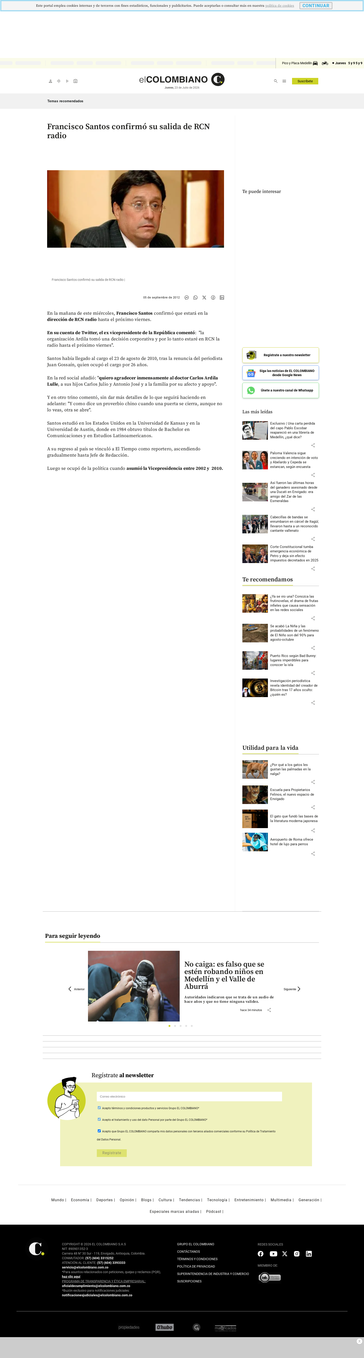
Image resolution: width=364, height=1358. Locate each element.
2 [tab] (176, 1027)
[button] (313, 445)
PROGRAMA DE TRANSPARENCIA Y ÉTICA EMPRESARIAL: (104, 1281)
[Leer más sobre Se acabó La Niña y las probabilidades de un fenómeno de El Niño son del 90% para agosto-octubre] (294, 633)
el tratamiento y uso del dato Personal (135, 1119)
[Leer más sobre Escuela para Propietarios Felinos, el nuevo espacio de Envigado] (294, 794)
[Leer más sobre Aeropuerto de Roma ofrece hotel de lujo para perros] (294, 841)
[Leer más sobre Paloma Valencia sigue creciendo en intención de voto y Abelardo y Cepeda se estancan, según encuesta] (294, 460)
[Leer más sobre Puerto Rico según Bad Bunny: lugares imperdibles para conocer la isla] (294, 660)
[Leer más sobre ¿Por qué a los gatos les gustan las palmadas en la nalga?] (294, 769)
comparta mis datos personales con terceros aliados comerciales (188, 1131)
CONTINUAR (315, 5)
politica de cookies (279, 5)
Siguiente (293, 989)
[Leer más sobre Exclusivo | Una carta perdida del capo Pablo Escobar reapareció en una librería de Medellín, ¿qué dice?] (294, 430)
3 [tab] (182, 1027)
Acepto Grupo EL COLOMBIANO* (150, 1108)
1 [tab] (171, 1027)
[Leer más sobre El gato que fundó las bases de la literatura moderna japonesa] (294, 818)
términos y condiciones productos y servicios (140, 1108)
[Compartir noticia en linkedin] (222, 297)
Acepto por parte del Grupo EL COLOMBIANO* (154, 1119)
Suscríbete (305, 81)
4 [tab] (187, 1027)
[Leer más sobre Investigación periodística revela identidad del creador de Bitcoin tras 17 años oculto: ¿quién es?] (294, 688)
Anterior (76, 989)
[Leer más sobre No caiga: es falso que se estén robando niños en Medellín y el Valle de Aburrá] (230, 999)
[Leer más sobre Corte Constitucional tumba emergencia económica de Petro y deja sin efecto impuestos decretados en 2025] (294, 554)
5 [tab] (193, 1027)
